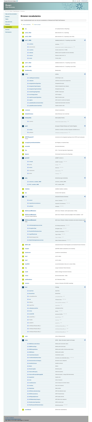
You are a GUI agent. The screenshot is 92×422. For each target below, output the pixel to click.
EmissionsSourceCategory (35, 360)
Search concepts (37, 24)
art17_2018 (28, 66)
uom (26, 336)
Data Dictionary (16, 11)
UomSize (31, 385)
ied (26, 196)
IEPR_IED (27, 244)
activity (30, 129)
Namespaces (8, 32)
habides (27, 189)
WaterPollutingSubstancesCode (36, 240)
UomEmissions (32, 382)
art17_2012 (28, 62)
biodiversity (28, 70)
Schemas (7, 24)
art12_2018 (28, 36)
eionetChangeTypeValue (34, 91)
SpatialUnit (31, 377)
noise (26, 275)
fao (26, 150)
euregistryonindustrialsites (32, 142)
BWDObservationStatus (34, 343)
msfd (26, 271)
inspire (27, 248)
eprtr (26, 126)
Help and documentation (11, 14)
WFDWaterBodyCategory (34, 399)
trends (30, 58)
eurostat (27, 146)
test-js (30, 310)
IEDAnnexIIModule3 (30, 214)
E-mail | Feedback (9, 417)
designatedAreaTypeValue (35, 83)
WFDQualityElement (33, 396)
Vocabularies (8, 27)
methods (31, 52)
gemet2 (27, 158)
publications (28, 279)
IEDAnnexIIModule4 (30, 220)
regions (31, 100)
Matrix (30, 366)
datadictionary (29, 113)
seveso (27, 283)
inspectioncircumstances (34, 203)
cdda (26, 74)
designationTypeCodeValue (35, 89)
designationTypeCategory (35, 86)
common (27, 110)
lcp (26, 268)
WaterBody (31, 388)
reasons (31, 55)
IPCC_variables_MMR (34, 184)
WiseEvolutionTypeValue (34, 402)
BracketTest (31, 293)
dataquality (28, 117)
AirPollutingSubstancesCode (35, 225)
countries (31, 49)
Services (7, 29)
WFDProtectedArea (33, 393)
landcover (28, 252)
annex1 (30, 200)
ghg (26, 178)
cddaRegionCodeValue (34, 77)
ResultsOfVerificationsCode (35, 231)
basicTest (31, 290)
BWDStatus (31, 352)
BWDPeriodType (32, 346)
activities (31, 44)
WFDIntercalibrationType (34, 391)
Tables (6, 19)
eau (30, 299)
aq (25, 28)
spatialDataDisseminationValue (36, 102)
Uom (30, 380)
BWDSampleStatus (33, 349)
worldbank (28, 409)
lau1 (26, 256)
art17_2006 (28, 40)
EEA (11, 1)
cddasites (31, 80)
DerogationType (32, 228)
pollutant (31, 206)
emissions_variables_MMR (35, 181)
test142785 (31, 313)
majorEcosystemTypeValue (35, 97)
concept (31, 161)
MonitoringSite (32, 368)
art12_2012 (28, 32)
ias (26, 192)
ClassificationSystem (34, 354)
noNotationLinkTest (33, 308)
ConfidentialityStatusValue (35, 357)
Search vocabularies (27, 24)
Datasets (7, 16)
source (30, 167)
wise (26, 340)
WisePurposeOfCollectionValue (36, 404)
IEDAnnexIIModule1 (30, 210)
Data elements (8, 21)
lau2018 (27, 264)
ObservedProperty (33, 371)
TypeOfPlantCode (33, 234)
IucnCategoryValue (33, 94)
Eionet (11, 11)
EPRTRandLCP (29, 137)
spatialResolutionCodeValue (35, 105)
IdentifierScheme (33, 363)
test (26, 287)
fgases (27, 154)
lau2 (26, 260)
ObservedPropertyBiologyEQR (36, 374)
